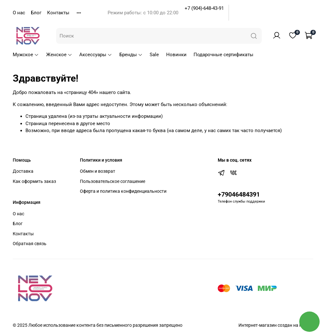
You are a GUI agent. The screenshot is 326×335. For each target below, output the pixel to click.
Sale (154, 54)
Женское (59, 54)
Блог (36, 13)
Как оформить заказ (34, 181)
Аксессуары (95, 54)
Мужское (26, 54)
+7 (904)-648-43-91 (204, 8)
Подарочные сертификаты (223, 54)
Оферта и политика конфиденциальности (123, 191)
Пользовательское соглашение (112, 181)
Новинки (176, 54)
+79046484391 (239, 194)
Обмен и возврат (97, 171)
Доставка (23, 171)
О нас (19, 13)
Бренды (131, 54)
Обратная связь (29, 243)
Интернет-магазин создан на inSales (275, 325)
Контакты (58, 13)
